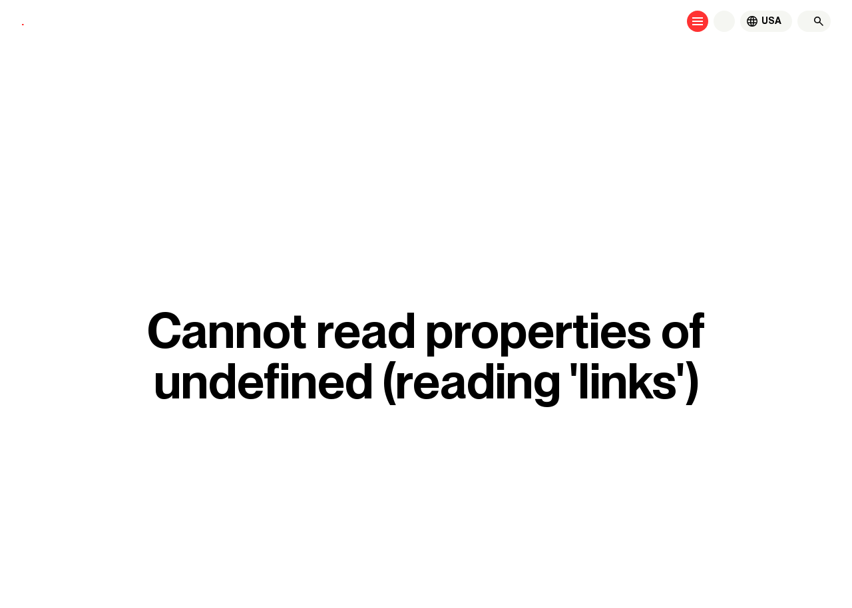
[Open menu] (697, 21)
